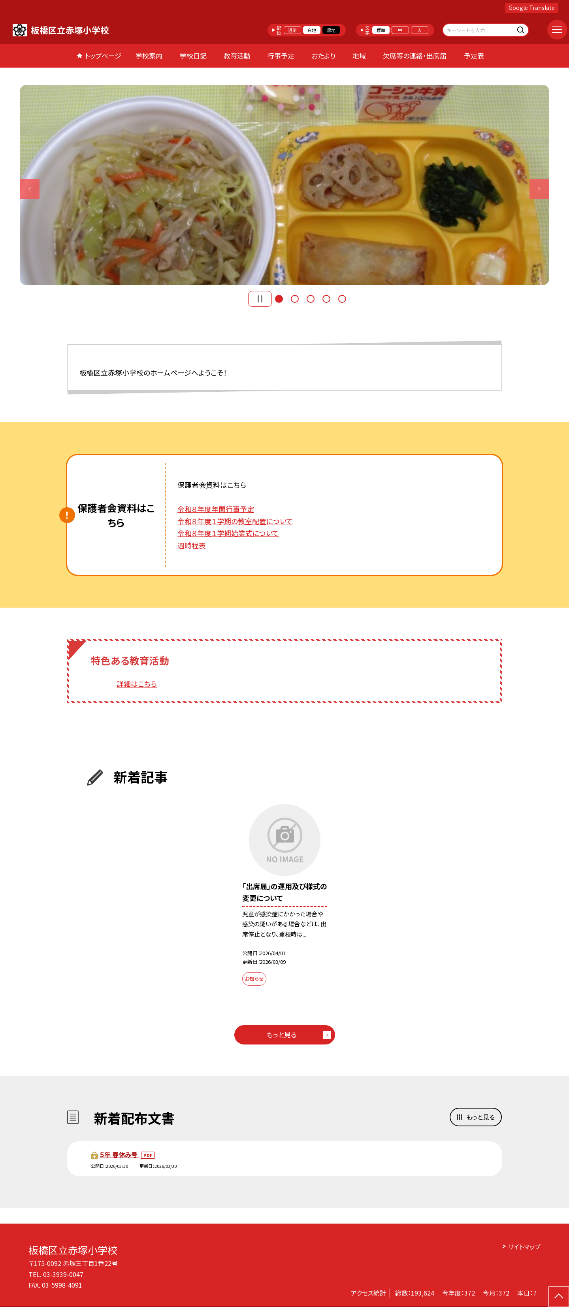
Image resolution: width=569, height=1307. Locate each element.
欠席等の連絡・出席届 (415, 55)
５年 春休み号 (119, 1154)
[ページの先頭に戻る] (559, 1297)
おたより (323, 55)
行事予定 (281, 55)
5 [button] (342, 299)
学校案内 (149, 55)
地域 (359, 55)
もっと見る (281, 1034)
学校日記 (193, 55)
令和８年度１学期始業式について (228, 533)
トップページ (103, 55)
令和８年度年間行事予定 (215, 509)
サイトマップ (524, 1246)
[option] (284, 185)
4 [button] (326, 299)
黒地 (331, 30)
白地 (311, 30)
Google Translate (532, 7)
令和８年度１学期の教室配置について (235, 521)
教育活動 (237, 55)
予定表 (474, 55)
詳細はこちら (137, 683)
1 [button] (279, 299)
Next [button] (539, 189)
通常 (292, 30)
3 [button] (311, 299)
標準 (381, 30)
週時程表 (191, 545)
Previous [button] (30, 189)
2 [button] (295, 299)
